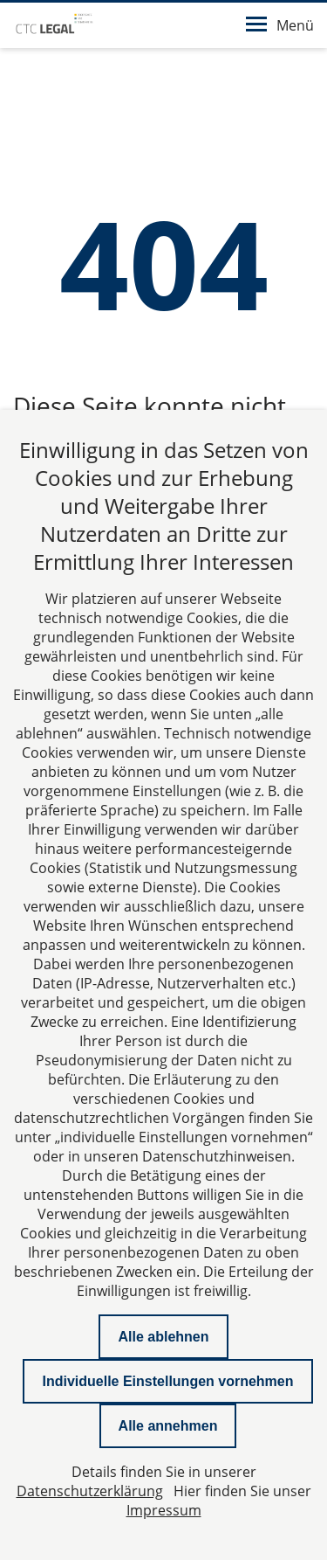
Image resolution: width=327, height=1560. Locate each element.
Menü (280, 25)
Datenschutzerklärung (90, 1491)
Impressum (163, 1510)
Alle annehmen (168, 1425)
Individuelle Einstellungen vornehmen (167, 1381)
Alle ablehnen (163, 1336)
